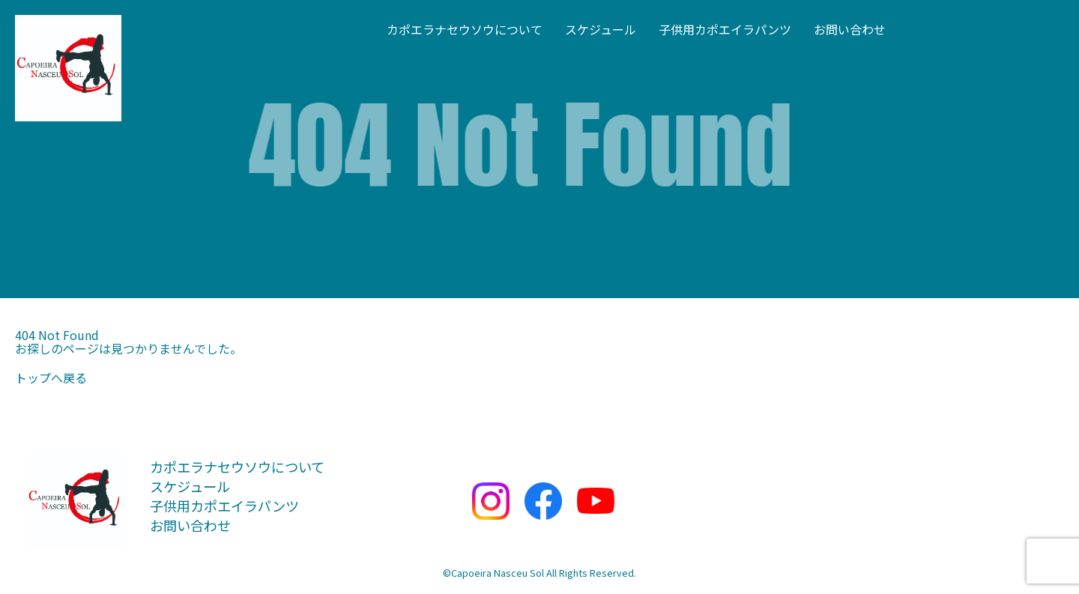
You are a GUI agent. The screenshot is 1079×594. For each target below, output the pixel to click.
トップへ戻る (51, 378)
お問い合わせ (850, 29)
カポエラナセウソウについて (464, 29)
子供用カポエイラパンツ (725, 29)
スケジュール (600, 29)
